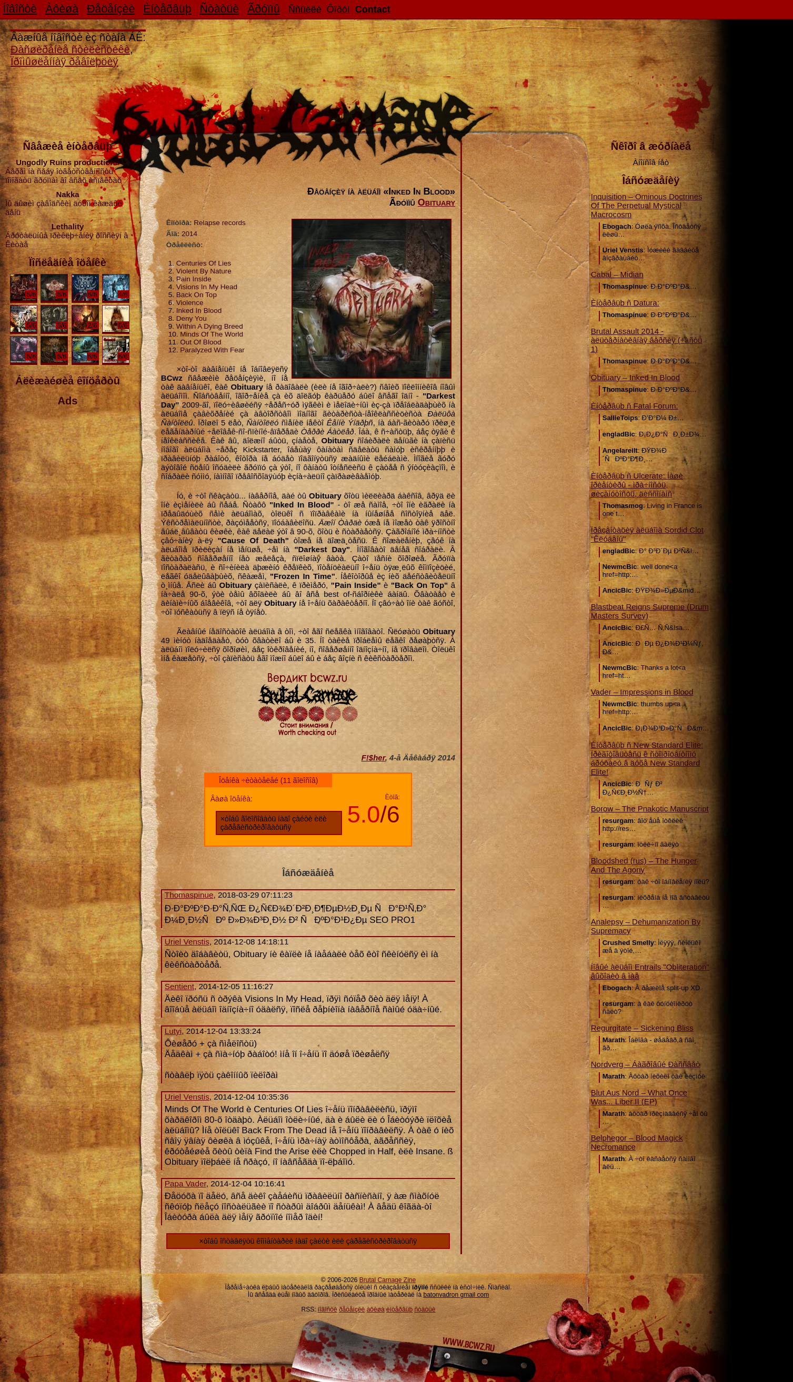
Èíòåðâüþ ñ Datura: (625, 302)
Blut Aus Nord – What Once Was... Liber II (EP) (639, 1097)
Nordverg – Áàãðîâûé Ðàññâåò (645, 1064)
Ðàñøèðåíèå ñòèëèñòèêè (70, 49)
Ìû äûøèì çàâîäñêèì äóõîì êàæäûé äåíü (67, 203)
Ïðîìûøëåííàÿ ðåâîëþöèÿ (64, 61)
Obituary (436, 202)
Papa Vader (185, 1183)
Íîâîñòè (20, 9)
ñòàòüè (424, 1309)
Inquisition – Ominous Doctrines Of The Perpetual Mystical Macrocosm (646, 205)
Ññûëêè (305, 9)
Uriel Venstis (187, 941)
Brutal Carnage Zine (387, 1280)
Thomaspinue (189, 894)
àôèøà (376, 1309)
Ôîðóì (338, 9)
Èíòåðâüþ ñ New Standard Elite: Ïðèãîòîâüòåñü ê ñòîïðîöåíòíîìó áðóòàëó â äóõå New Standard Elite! (647, 758)
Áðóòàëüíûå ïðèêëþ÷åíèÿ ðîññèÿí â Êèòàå (67, 235)
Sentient (179, 986)
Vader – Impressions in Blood (642, 691)
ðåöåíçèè (352, 1309)
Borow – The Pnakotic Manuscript (650, 808)
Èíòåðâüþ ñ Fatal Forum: (634, 405)
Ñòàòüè (219, 9)
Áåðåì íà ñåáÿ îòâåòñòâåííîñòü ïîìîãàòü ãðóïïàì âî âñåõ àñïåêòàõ (67, 171)
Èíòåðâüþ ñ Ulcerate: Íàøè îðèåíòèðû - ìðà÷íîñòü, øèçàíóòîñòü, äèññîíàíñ (637, 484)
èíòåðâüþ (399, 1309)
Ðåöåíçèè (111, 9)
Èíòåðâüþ (167, 9)
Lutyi (173, 1031)
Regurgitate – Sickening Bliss (642, 1027)
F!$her (373, 757)
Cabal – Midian (617, 274)
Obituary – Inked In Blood (635, 377)
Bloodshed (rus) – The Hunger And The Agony (644, 865)
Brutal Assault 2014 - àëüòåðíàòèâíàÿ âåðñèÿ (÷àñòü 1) (646, 340)
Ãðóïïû (263, 9)
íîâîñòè (327, 1309)
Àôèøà (61, 9)
